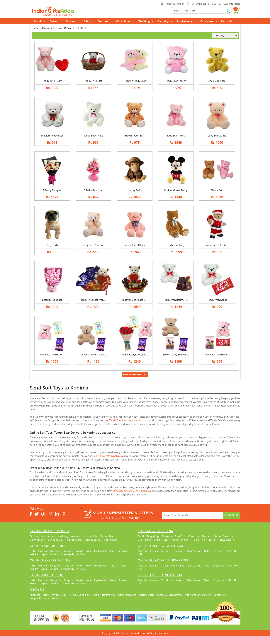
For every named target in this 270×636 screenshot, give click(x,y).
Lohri (166, 539)
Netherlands (177, 551)
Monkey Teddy (134, 190)
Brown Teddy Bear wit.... (176, 354)
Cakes (55, 21)
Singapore (218, 551)
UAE (229, 551)
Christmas (193, 536)
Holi (204, 539)
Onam (157, 539)
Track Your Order (172, 3)
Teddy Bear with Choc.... (52, 354)
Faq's (96, 594)
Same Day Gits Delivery (169, 594)
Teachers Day (110, 539)
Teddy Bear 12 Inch (175, 80)
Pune (88, 551)
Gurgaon (69, 551)
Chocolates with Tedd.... (93, 354)
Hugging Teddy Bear (135, 80)
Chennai (123, 551)
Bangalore (55, 551)
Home (35, 28)
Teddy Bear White (93, 135)
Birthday (165, 21)
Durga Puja (153, 536)
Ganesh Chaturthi (223, 536)
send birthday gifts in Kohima (106, 456)
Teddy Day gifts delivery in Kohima (128, 420)
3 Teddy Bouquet (93, 190)
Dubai (164, 551)
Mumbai (42, 551)
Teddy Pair (217, 190)
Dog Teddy (52, 245)
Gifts (89, 21)
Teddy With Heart (52, 80)
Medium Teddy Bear (52, 135)
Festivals (228, 21)
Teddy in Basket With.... (93, 299)
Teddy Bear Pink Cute (93, 245)
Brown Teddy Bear (135, 135)
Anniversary (186, 21)
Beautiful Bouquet (52, 299)
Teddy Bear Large (175, 245)
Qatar (207, 551)
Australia (142, 551)
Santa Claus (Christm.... (217, 245)
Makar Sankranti (181, 539)
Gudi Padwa (144, 539)
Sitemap (55, 598)
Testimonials (109, 594)
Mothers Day (90, 536)
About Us (35, 594)
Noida (79, 551)
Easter (212, 539)
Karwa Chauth (226, 539)
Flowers (72, 21)
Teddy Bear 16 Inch (175, 135)
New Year (75, 536)
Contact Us (220, 594)
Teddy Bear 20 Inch (217, 135)
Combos (103, 21)
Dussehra (167, 536)
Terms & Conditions (80, 594)
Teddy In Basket (93, 80)
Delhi (32, 551)
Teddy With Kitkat (217, 299)
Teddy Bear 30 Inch (134, 245)
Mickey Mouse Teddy (175, 190)
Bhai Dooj (180, 536)
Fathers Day (106, 536)
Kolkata (34, 554)
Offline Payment (127, 594)
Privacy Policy (58, 594)
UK (235, 551)
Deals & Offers (146, 594)
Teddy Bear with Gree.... (217, 354)
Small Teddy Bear (217, 80)
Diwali (40, 21)
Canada (154, 551)
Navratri (206, 536)
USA (140, 554)
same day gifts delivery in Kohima (131, 490)
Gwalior (54, 554)
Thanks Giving (92, 539)
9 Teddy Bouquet (52, 190)
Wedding (146, 21)
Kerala (112, 551)
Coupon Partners (39, 598)
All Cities (81, 554)
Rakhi (196, 539)
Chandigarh (67, 554)
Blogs (46, 594)
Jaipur (44, 554)
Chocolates (123, 21)
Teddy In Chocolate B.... (134, 299)
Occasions (208, 21)
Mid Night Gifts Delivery (198, 594)
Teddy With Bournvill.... (175, 299)
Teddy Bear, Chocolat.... (134, 354)
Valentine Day (55, 539)
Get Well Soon (37, 539)
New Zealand (194, 551)
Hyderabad (100, 551)
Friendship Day (74, 539)
